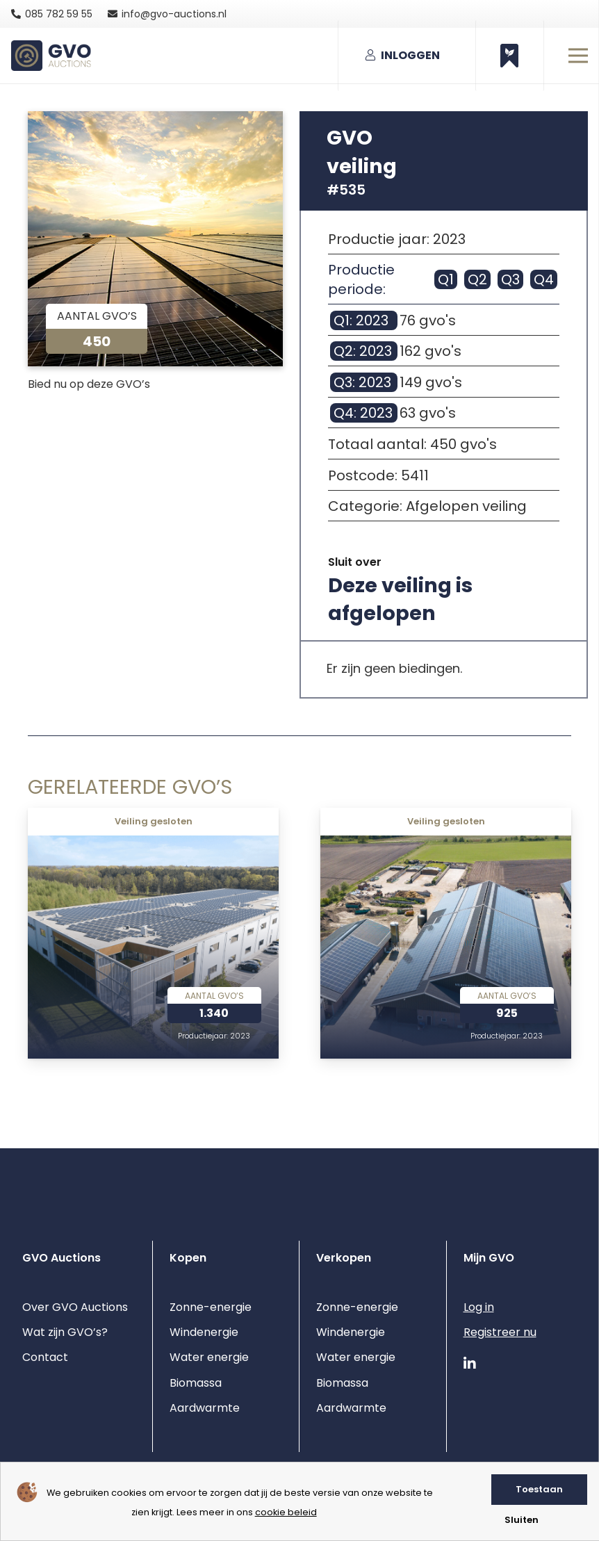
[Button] (509, 55)
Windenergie (204, 1332)
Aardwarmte (205, 1408)
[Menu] (578, 55)
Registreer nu (499, 1332)
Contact (45, 1357)
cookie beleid (286, 1512)
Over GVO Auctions (75, 1307)
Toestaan (539, 1489)
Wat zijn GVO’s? (65, 1332)
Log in (478, 1307)
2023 (240, 1036)
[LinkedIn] (470, 1364)
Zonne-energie (211, 1307)
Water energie (209, 1357)
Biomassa (196, 1383)
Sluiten (521, 1519)
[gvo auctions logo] (51, 56)
